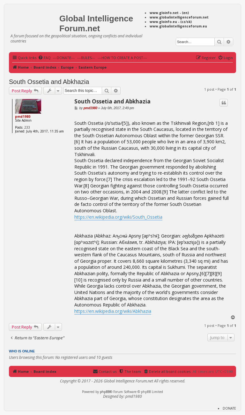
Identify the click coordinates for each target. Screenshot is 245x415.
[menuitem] (44, 58)
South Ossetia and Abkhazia (49, 81)
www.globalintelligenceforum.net (179, 17)
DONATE (229, 408)
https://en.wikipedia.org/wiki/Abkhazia (112, 311)
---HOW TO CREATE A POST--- (122, 57)
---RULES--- (86, 57)
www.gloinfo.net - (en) (169, 13)
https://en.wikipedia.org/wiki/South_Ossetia (118, 217)
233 (27, 127)
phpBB (105, 391)
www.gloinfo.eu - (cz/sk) (171, 21)
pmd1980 (22, 116)
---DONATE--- (64, 57)
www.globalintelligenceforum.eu (178, 26)
